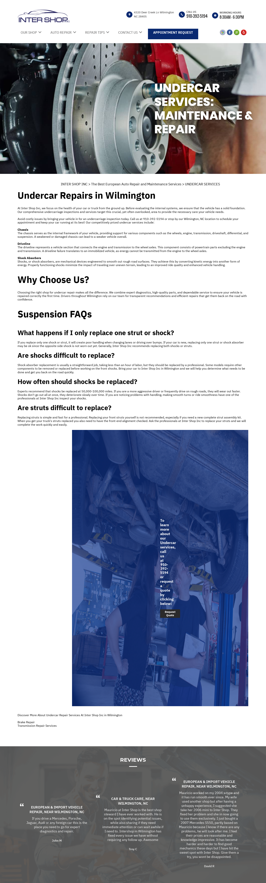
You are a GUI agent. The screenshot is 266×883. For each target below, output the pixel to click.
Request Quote (170, 613)
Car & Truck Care (127, 809)
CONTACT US (128, 32)
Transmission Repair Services (37, 725)
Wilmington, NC (69, 822)
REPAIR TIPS (95, 32)
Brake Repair (26, 722)
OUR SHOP (29, 32)
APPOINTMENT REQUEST (173, 32)
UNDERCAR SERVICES (202, 184)
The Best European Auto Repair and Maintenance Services (136, 184)
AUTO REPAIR (61, 32)
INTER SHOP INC (74, 184)
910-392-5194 (197, 16)
